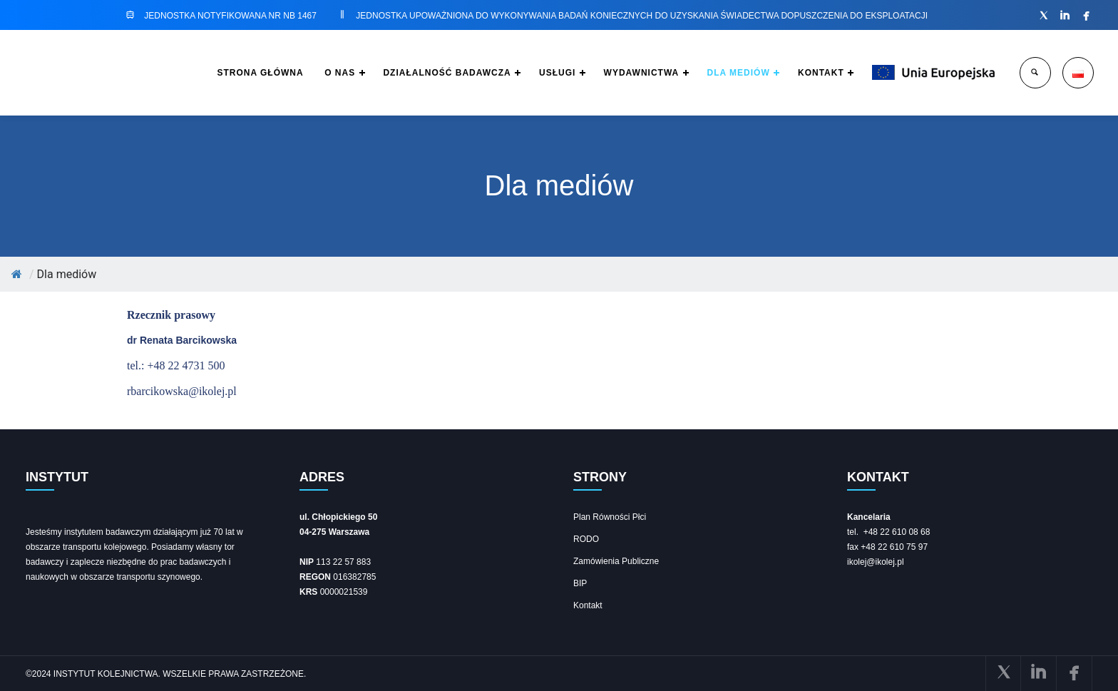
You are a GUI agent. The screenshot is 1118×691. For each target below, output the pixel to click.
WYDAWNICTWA (619, 73)
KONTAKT (810, 73)
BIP (580, 583)
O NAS (302, 73)
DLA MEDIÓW (722, 73)
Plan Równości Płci (609, 517)
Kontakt (587, 605)
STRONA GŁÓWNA (218, 73)
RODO (586, 539)
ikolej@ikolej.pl (875, 562)
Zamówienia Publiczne (616, 561)
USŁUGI (530, 73)
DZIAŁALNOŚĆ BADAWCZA (414, 73)
